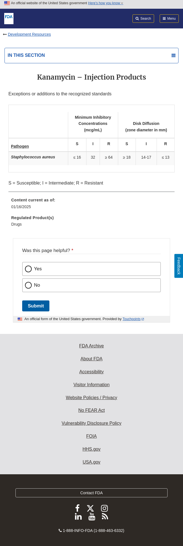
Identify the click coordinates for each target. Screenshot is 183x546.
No (37, 285)
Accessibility (91, 371)
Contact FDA (91, 493)
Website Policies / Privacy (91, 397)
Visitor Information (92, 384)
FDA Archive (91, 345)
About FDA (91, 358)
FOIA (91, 436)
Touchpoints (132, 319)
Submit (36, 306)
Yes (38, 268)
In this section (26, 55)
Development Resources (29, 34)
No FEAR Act (91, 410)
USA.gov (91, 462)
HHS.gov (91, 449)
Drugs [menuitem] (16, 224)
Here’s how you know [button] (105, 3)
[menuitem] (91, 205)
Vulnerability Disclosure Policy (92, 423)
